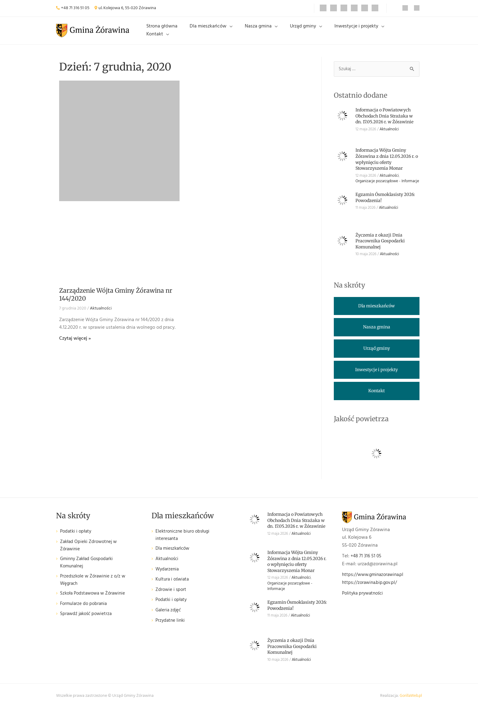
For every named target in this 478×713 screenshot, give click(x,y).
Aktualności (101, 313)
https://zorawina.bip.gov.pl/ (371, 588)
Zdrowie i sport (171, 595)
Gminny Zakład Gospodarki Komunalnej (88, 569)
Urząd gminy (305, 33)
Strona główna (178, 33)
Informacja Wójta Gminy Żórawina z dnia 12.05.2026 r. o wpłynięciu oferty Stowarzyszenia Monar (386, 164)
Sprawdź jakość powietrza (87, 621)
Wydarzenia (167, 575)
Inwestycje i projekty (354, 33)
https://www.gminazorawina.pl (375, 580)
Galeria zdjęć (168, 616)
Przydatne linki (171, 626)
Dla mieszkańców (220, 33)
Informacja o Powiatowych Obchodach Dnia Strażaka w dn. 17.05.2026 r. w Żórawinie (384, 121)
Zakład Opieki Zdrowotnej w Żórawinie (90, 551)
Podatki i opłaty (77, 537)
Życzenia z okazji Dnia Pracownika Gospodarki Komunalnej (380, 246)
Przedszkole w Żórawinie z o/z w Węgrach (94, 587)
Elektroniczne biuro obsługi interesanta (184, 540)
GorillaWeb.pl (410, 700)
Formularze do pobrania (85, 611)
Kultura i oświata (173, 585)
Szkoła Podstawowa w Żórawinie (95, 601)
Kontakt (397, 33)
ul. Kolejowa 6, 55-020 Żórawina (127, 8)
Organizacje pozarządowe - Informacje (387, 186)
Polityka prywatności (364, 599)
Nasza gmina (265, 33)
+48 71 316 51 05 (75, 8)
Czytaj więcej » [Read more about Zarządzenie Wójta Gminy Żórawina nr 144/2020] (75, 343)
